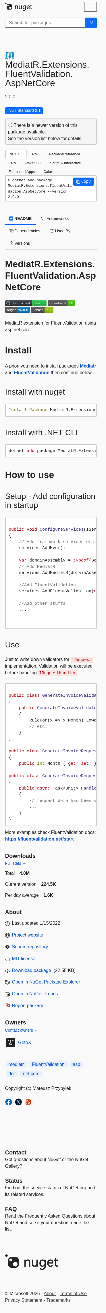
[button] (83, 182)
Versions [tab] (19, 243)
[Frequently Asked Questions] (11, 1209)
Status (14, 1181)
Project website (27, 935)
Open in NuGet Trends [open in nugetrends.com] (35, 993)
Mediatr (88, 365)
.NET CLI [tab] (16, 154)
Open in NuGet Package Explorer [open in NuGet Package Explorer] (46, 981)
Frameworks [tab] (55, 218)
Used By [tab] (60, 231)
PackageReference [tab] (64, 154)
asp (76, 1064)
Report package (28, 1005)
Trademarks (58, 1300)
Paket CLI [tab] (33, 163)
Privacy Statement (24, 1300)
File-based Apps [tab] (22, 171)
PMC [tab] (36, 154)
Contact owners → (21, 1030)
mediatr (16, 1064)
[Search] (91, 23)
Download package (31, 970)
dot (12, 1073)
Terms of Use (73, 1293)
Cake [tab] (47, 171)
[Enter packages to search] (45, 23)
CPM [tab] (13, 163)
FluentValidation (32, 372)
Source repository (30, 946)
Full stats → (15, 863)
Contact (15, 1152)
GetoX (24, 1042)
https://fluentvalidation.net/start (39, 839)
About (50, 1293)
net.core (31, 1073)
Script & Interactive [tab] (65, 163)
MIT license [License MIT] (24, 958)
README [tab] (20, 218)
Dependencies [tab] (24, 231)
